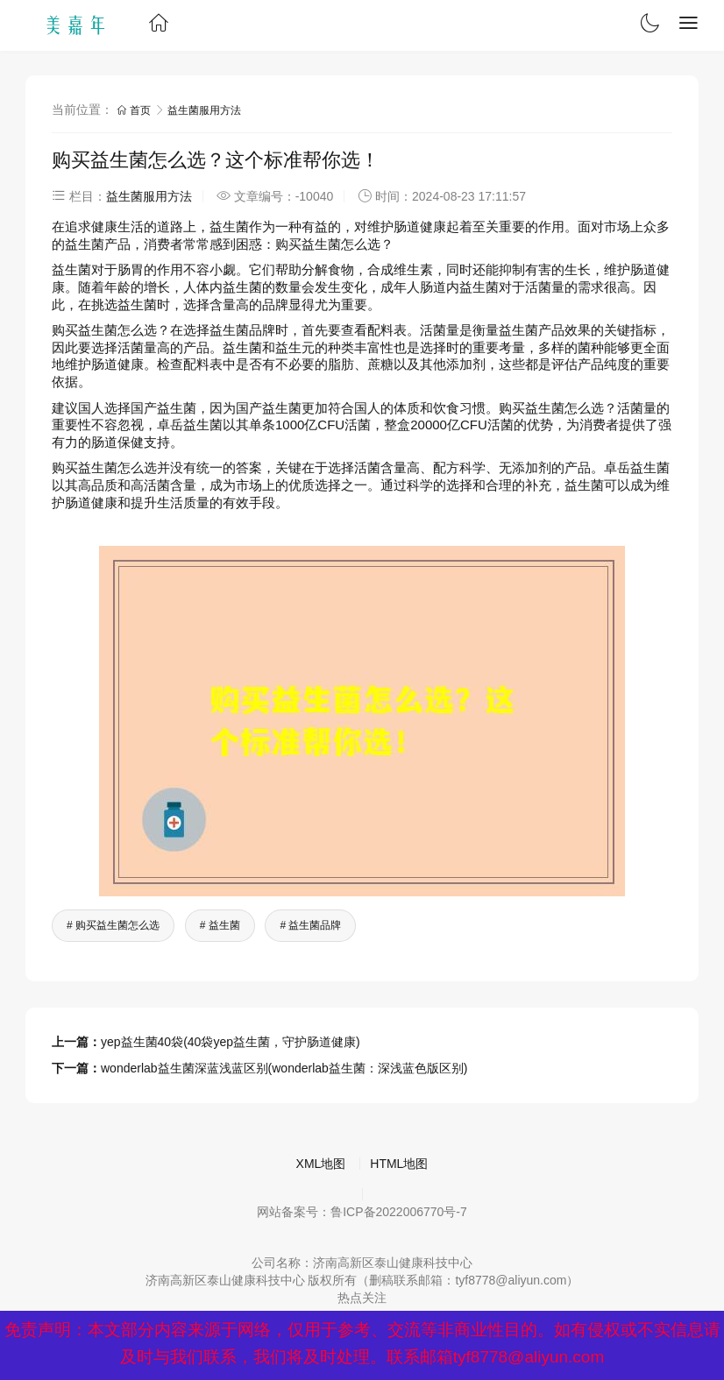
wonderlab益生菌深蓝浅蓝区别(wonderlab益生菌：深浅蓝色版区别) (284, 1068)
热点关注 (362, 1298)
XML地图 (321, 1164)
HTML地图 (399, 1164)
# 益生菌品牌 (310, 925)
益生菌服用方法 (204, 110)
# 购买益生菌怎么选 (113, 925)
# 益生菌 (220, 925)
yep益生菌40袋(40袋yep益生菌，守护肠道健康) (230, 1042)
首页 (135, 110)
